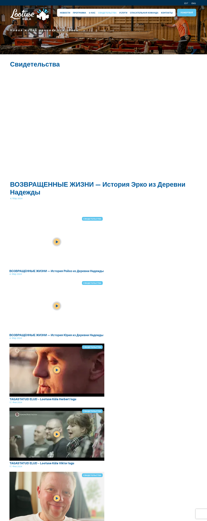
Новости (65, 12)
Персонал (99, 475)
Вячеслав (133, 490)
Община (98, 479)
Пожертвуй (186, 12)
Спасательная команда (144, 12)
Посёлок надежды (70, 475)
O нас (92, 12)
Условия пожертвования (103, 496)
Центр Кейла (101, 486)
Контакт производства (171, 484)
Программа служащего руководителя (67, 494)
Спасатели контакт (175, 490)
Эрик (130, 475)
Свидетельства (107, 12)
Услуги (123, 12)
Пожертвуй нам (172, 505)
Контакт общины (173, 479)
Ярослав (133, 479)
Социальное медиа (175, 494)
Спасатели (100, 482)
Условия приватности (107, 490)
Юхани (132, 482)
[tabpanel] (103, 30)
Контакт (167, 475)
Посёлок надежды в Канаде (175, 499)
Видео (62, 501)
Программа (79, 12)
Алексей (133, 486)
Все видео (24, 439)
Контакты (167, 12)
